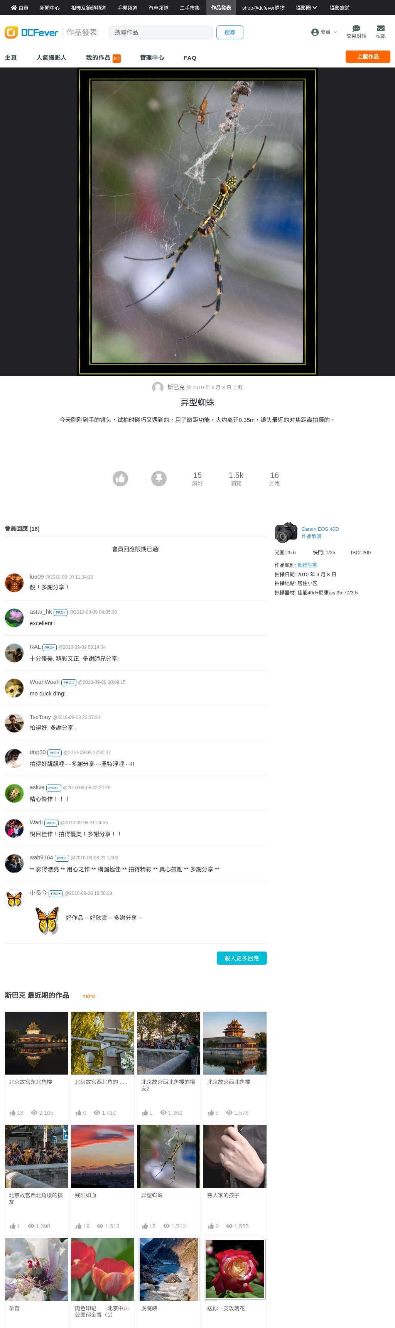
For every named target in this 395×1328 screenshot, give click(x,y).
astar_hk (41, 611)
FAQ (190, 57)
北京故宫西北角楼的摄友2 (168, 1085)
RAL (35, 646)
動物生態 (307, 565)
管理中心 (152, 57)
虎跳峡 (149, 1308)
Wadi (36, 822)
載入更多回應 (242, 958)
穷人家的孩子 (223, 1195)
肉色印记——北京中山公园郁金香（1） (102, 1311)
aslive (37, 787)
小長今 (38, 892)
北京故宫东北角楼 (30, 1082)
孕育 (14, 1308)
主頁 (11, 57)
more (89, 996)
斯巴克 (169, 387)
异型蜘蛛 (152, 1195)
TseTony (40, 717)
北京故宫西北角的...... (101, 1082)
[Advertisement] (197, 449)
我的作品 (103, 58)
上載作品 (368, 57)
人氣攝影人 (51, 57)
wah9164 (41, 857)
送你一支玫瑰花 (226, 1308)
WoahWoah (45, 681)
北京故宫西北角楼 (228, 1082)
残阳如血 (85, 1195)
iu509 (37, 576)
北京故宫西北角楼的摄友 (36, 1198)
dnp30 (38, 752)
